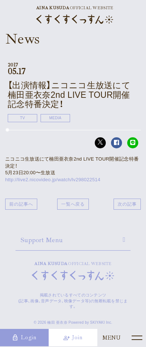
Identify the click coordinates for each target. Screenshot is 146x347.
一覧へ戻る (73, 204)
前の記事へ (21, 204)
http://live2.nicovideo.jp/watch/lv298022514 (52, 179)
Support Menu (42, 240)
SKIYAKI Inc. (101, 322)
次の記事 (127, 204)
